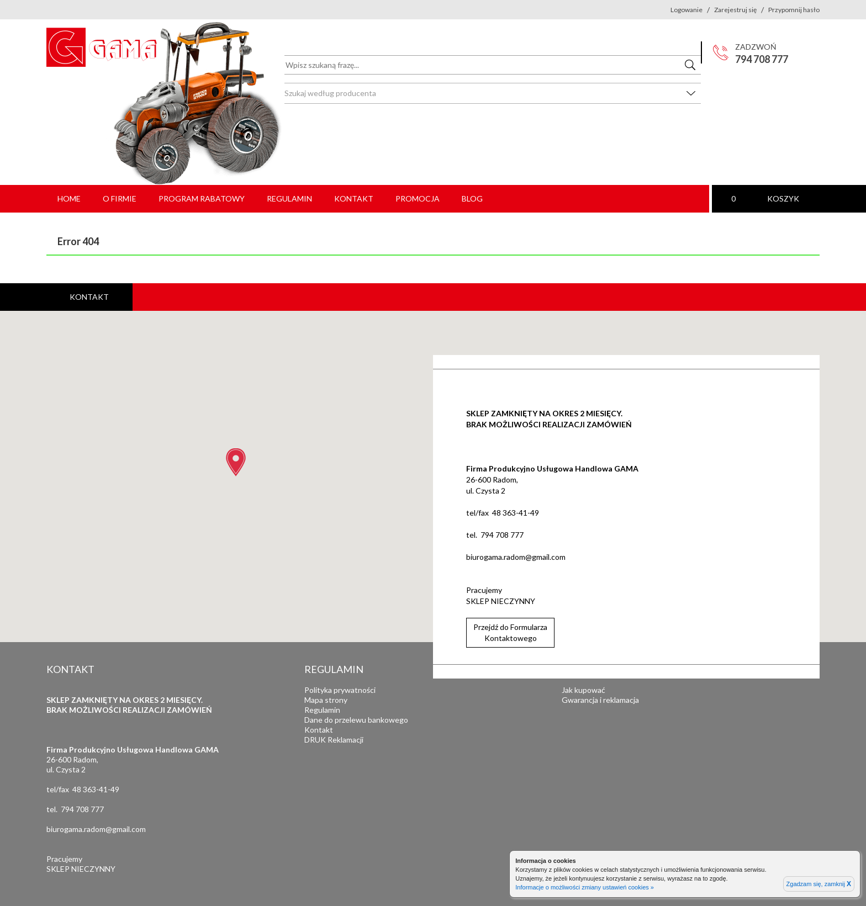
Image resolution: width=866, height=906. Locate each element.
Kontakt (353, 198)
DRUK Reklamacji (333, 739)
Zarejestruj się (735, 10)
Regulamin (289, 198)
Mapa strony (325, 699)
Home (69, 198)
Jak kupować (583, 690)
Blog (472, 198)
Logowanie (686, 10)
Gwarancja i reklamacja (600, 699)
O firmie (119, 198)
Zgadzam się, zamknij (818, 884)
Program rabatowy (202, 198)
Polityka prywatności (340, 690)
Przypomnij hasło (794, 10)
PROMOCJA (417, 198)
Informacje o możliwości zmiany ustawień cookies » (584, 887)
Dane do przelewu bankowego (356, 719)
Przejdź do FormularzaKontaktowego (510, 632)
